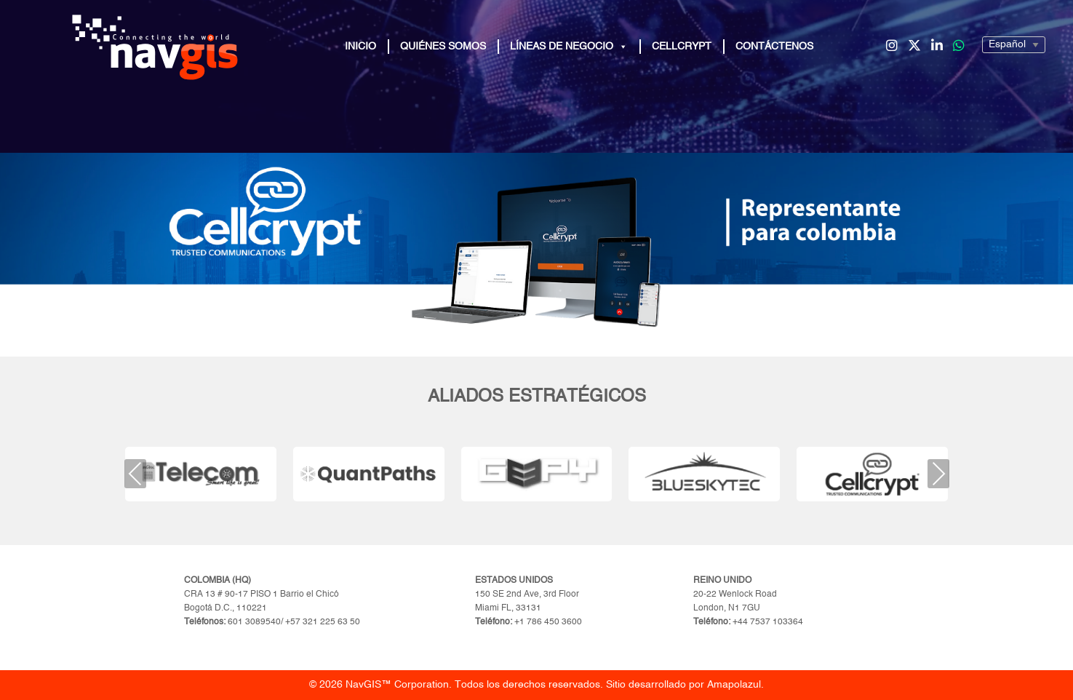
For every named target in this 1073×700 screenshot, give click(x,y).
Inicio (360, 46)
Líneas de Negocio (569, 46)
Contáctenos (774, 46)
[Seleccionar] (1013, 44)
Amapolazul (734, 685)
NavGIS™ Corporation (397, 685)
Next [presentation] (938, 474)
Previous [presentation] (135, 474)
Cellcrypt (681, 46)
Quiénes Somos (443, 46)
